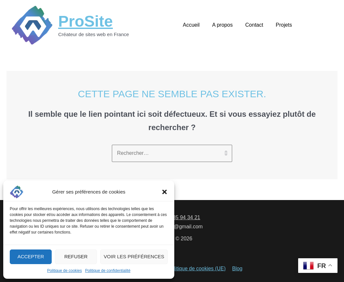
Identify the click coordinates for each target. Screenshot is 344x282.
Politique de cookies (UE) (197, 269)
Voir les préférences (134, 256)
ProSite (85, 21)
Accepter (31, 256)
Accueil (199, 25)
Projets (285, 25)
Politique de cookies (64, 270)
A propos (228, 25)
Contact (257, 25)
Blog (237, 269)
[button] (164, 192)
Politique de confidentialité (107, 270)
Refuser (76, 256)
